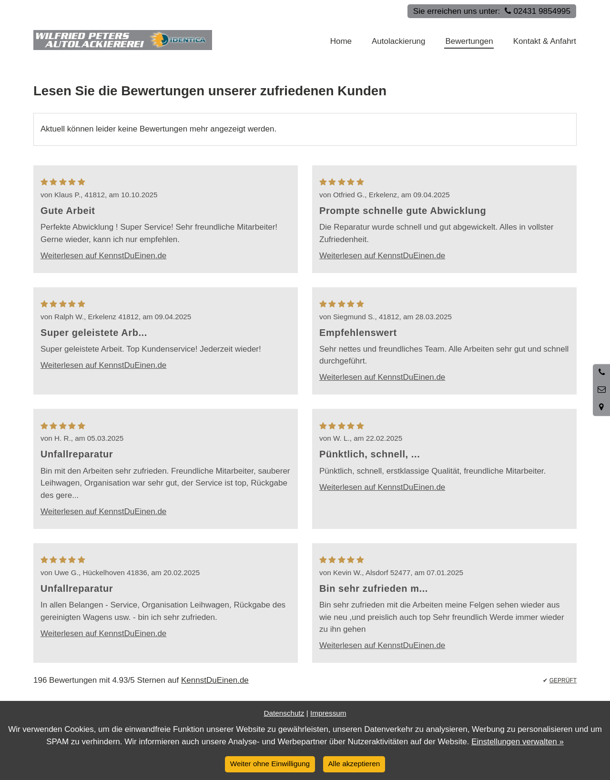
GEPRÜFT (563, 680)
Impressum (328, 713)
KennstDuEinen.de (215, 680)
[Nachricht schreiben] (601, 389)
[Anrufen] (601, 372)
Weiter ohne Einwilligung (270, 764)
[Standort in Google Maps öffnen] (601, 407)
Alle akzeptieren (354, 764)
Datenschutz (284, 713)
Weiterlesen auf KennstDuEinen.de (103, 255)
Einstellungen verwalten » (517, 741)
